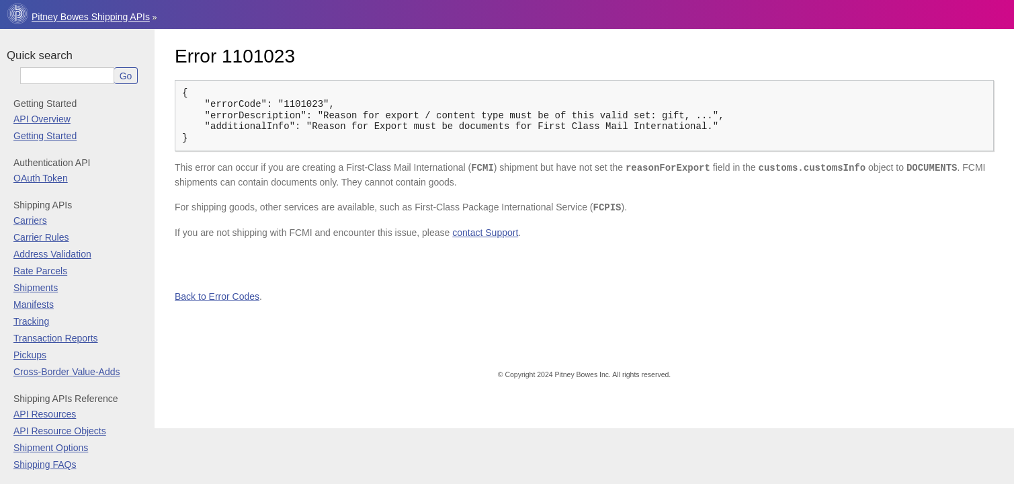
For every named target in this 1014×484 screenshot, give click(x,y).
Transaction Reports (55, 338)
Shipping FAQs (44, 464)
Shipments (35, 287)
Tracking (31, 321)
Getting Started (45, 135)
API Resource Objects (59, 431)
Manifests (33, 304)
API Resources (44, 414)
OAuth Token (40, 178)
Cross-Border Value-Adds (66, 371)
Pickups (29, 355)
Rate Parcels (40, 271)
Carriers (30, 220)
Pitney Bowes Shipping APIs (91, 16)
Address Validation (52, 254)
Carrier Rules (41, 237)
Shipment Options (50, 447)
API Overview (42, 119)
